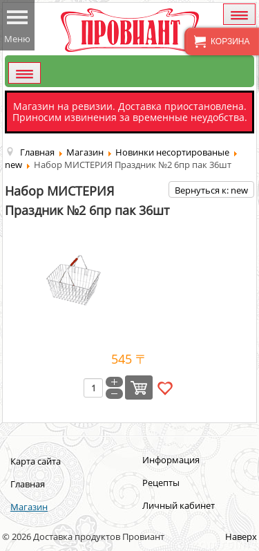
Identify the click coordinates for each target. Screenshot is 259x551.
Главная (27, 484)
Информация (171, 460)
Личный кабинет (178, 505)
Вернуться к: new (211, 190)
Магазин (29, 507)
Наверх (241, 536)
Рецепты (161, 482)
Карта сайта (35, 461)
